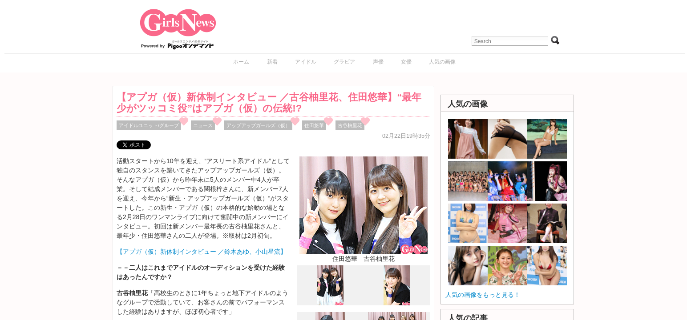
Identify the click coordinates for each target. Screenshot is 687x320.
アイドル (305, 62)
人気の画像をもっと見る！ (482, 294)
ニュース (203, 125)
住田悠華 (314, 125)
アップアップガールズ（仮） (258, 125)
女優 (406, 62)
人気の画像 (442, 62)
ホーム (241, 62)
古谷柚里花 (350, 125)
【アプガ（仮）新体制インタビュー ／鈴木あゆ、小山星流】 (202, 251)
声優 (378, 62)
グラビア (344, 62)
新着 (272, 62)
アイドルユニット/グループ (149, 125)
